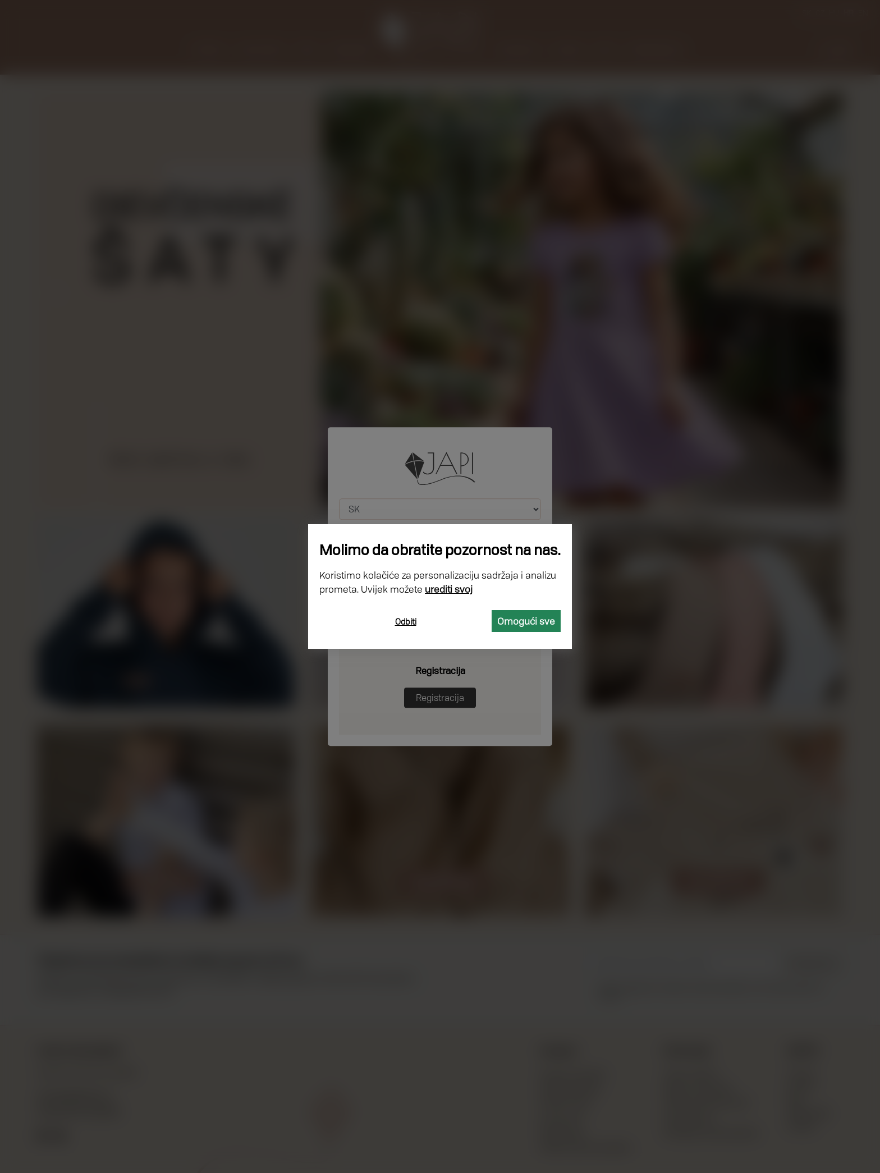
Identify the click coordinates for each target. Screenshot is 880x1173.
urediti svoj (449, 589)
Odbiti (405, 621)
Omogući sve (526, 621)
